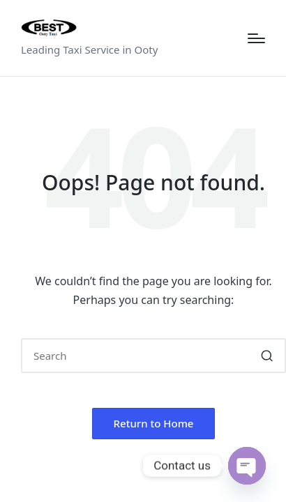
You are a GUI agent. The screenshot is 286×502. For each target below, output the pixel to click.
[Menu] (256, 38)
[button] (267, 355)
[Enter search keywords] (153, 355)
